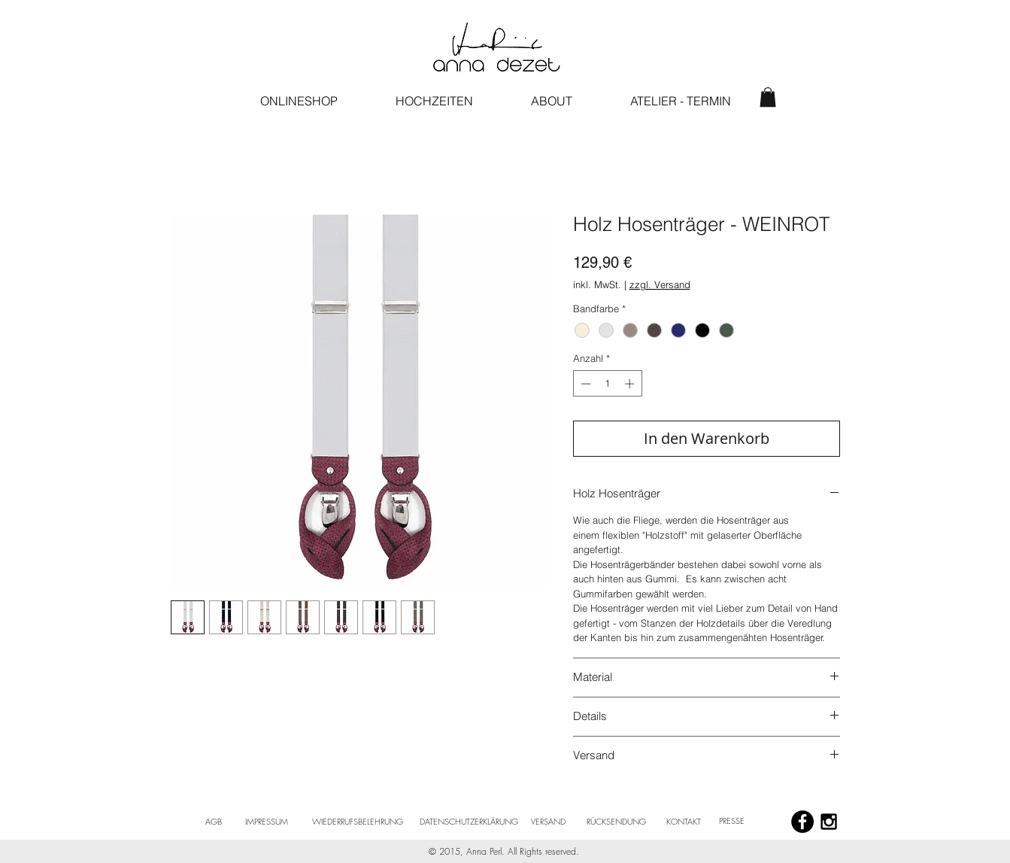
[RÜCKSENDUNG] (616, 822)
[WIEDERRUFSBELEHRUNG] (357, 822)
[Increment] (631, 384)
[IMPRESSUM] (267, 822)
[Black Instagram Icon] (828, 821)
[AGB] (213, 822)
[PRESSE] (732, 821)
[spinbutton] (607, 384)
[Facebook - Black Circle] (802, 821)
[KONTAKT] (684, 822)
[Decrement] (584, 384)
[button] (768, 97)
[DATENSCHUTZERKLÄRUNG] (469, 822)
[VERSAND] (548, 822)
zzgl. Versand (659, 284)
